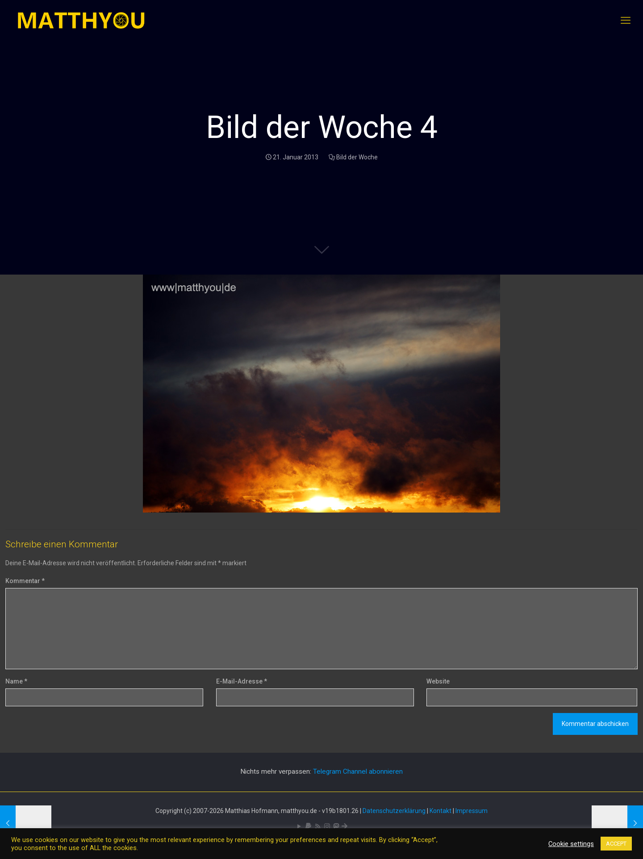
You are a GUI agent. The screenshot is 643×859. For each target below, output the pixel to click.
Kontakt (440, 810)
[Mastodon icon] (336, 826)
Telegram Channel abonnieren (358, 771)
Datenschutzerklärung (394, 810)
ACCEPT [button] (616, 843)
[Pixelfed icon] (327, 826)
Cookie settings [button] (571, 844)
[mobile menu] (625, 20)
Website (438, 681)
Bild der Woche (357, 157)
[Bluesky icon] (344, 826)
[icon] (308, 826)
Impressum (471, 810)
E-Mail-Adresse (241, 681)
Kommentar (25, 580)
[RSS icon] (317, 826)
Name (16, 681)
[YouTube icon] (299, 826)
